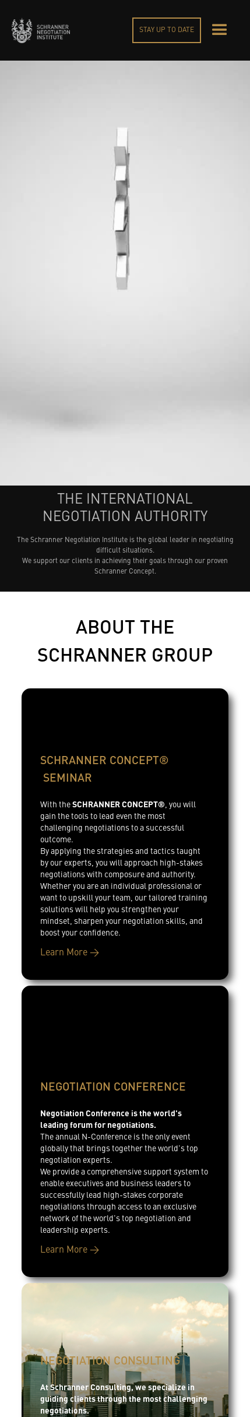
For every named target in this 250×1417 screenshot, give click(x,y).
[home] (41, 30)
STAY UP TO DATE (166, 30)
